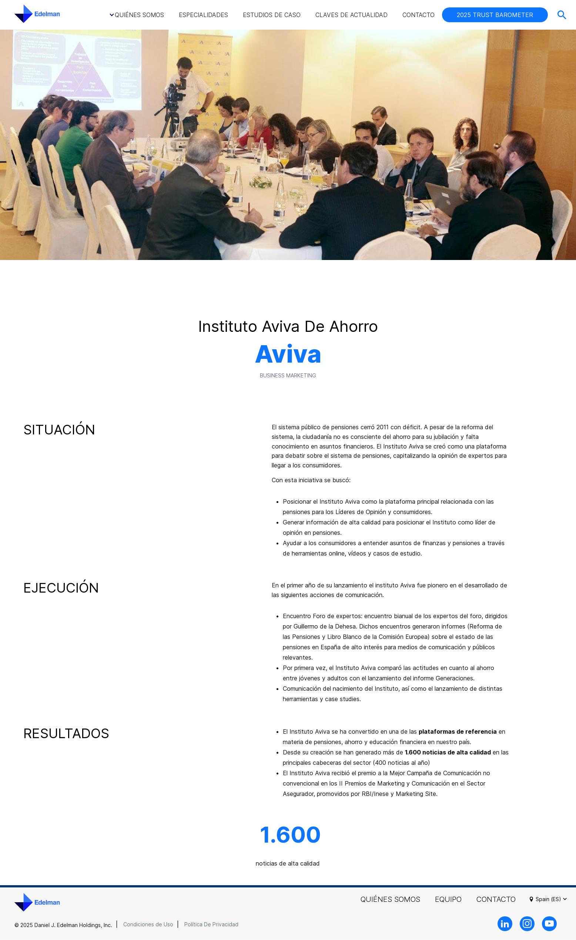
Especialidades (203, 15)
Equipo (448, 899)
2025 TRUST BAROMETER (495, 15)
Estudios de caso (272, 15)
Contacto (418, 15)
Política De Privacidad (211, 924)
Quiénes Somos (139, 15)
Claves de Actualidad (351, 15)
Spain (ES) (552, 899)
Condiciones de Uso (148, 924)
